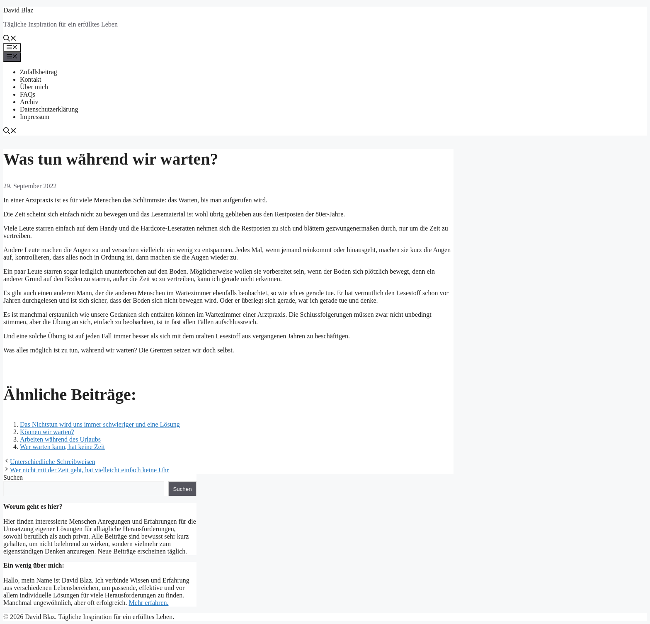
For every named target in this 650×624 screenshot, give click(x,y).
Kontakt (30, 79)
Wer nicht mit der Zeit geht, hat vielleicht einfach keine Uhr (89, 469)
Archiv (29, 101)
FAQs (27, 94)
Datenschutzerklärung (49, 109)
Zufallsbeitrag (38, 71)
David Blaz (18, 10)
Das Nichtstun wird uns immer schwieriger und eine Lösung (100, 424)
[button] (10, 39)
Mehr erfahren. (149, 602)
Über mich (34, 86)
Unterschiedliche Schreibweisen (52, 461)
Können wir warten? (47, 431)
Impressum (34, 116)
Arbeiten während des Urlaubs (60, 439)
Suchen (13, 477)
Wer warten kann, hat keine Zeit (62, 446)
